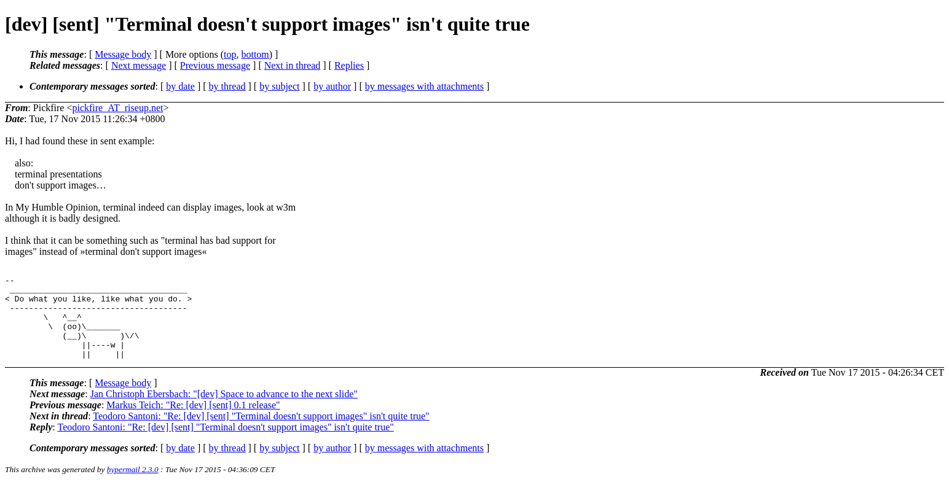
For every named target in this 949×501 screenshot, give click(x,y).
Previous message (215, 65)
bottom (255, 54)
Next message (138, 65)
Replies (349, 65)
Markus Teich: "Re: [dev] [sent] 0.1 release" (193, 421)
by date (180, 86)
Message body (123, 54)
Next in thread (292, 65)
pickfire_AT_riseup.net (117, 108)
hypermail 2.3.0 (133, 486)
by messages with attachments (424, 86)
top (230, 54)
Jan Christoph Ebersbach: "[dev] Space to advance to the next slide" (224, 410)
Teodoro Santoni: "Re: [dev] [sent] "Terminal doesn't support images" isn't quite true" (261, 432)
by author (332, 86)
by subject (279, 86)
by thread (227, 86)
